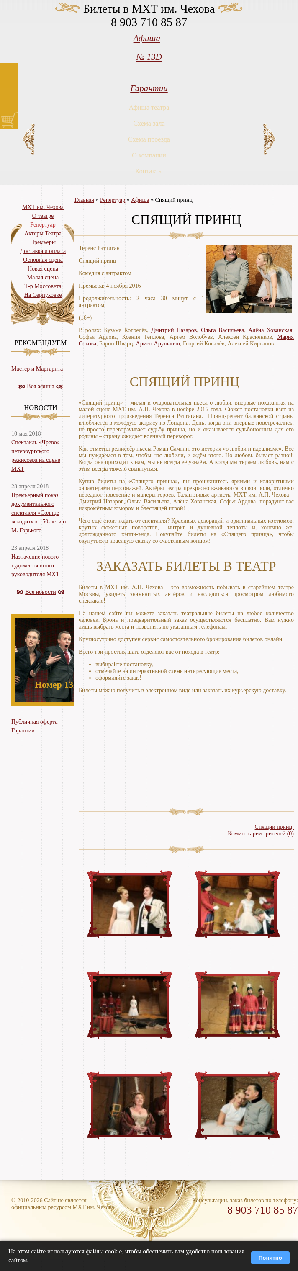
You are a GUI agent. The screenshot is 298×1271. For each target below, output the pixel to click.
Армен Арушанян (158, 343)
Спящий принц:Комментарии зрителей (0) (261, 830)
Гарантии (149, 88)
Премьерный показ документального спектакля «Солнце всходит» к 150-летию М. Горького (38, 513)
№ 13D (149, 57)
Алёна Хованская (270, 330)
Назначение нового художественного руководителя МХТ (35, 565)
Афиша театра (149, 107)
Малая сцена (43, 277)
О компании (149, 155)
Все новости (40, 592)
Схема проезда (149, 139)
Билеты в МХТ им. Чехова (149, 8)
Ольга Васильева (222, 330)
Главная (84, 200)
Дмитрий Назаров (174, 330)
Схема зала (148, 123)
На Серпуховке (43, 295)
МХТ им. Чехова (43, 207)
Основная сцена (43, 260)
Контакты (149, 171)
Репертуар (112, 200)
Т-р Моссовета (43, 286)
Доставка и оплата (43, 251)
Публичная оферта (34, 722)
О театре (43, 216)
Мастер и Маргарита (37, 369)
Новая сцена (43, 269)
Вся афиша (40, 386)
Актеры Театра (43, 233)
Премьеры (43, 242)
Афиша (147, 38)
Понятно (270, 1258)
